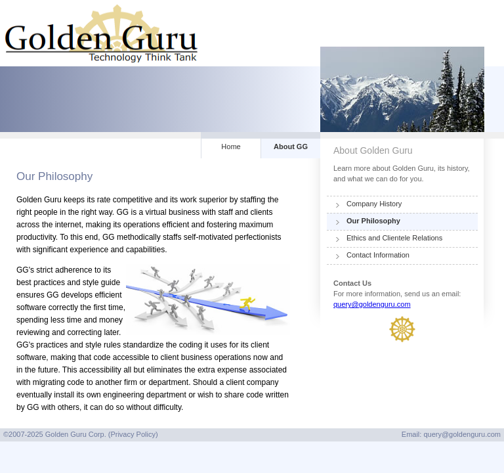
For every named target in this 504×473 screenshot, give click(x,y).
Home (230, 146)
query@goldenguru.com (372, 304)
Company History (374, 204)
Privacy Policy (132, 434)
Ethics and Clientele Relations (394, 238)
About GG (291, 146)
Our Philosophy (373, 221)
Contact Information (378, 255)
